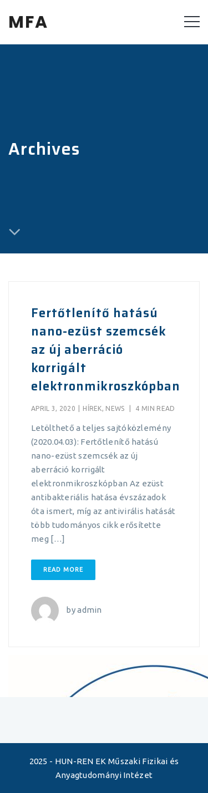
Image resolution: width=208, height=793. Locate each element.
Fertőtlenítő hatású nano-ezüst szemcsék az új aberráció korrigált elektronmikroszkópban (105, 349)
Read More (63, 569)
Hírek (92, 408)
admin (89, 609)
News (114, 408)
